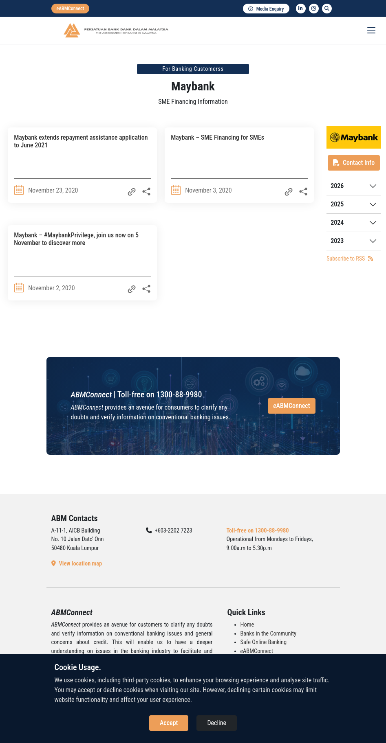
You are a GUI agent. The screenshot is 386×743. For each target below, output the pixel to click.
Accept (169, 723)
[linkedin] (301, 8)
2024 (337, 222)
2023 (337, 241)
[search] (327, 8)
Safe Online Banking (263, 642)
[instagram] (314, 8)
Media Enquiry (266, 9)
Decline (216, 723)
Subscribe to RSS (349, 258)
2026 (337, 186)
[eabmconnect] (70, 8)
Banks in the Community (268, 633)
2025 (337, 204)
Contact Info (354, 163)
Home (247, 624)
